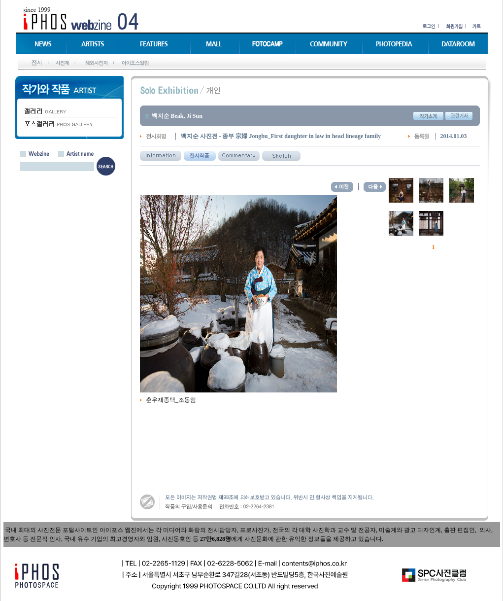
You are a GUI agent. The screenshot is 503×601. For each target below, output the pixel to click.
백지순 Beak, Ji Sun (177, 115)
